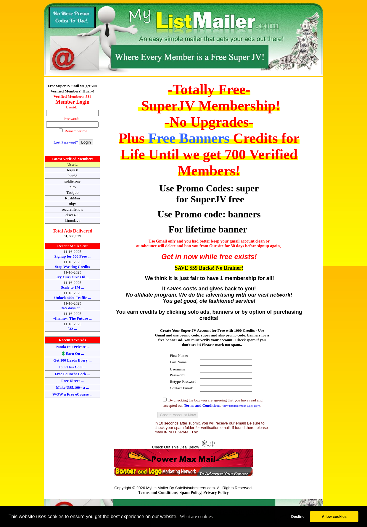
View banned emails (241, 405)
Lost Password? (66, 142)
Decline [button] (298, 517)
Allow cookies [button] (334, 517)
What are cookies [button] (196, 516)
